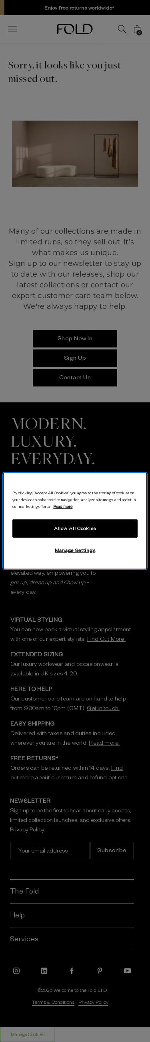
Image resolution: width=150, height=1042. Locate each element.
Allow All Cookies (75, 528)
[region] (75, 521)
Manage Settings (75, 550)
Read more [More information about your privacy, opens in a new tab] (62, 506)
